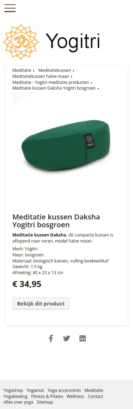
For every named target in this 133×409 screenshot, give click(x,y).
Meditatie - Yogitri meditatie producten (50, 82)
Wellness (75, 396)
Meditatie (21, 70)
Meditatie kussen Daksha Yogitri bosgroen (54, 88)
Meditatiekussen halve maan (40, 76)
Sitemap (45, 402)
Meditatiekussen (54, 70)
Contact (95, 396)
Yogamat (35, 390)
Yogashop (13, 390)
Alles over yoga (18, 402)
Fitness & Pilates (47, 396)
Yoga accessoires (64, 390)
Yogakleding (15, 396)
